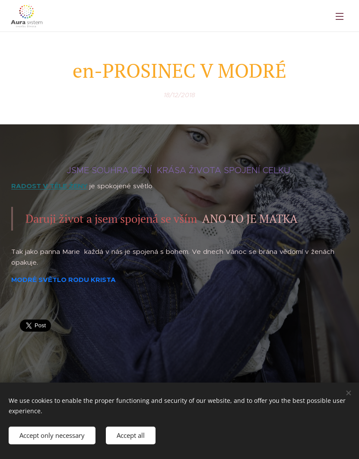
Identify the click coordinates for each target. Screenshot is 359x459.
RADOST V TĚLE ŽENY (49, 186)
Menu (339, 16)
